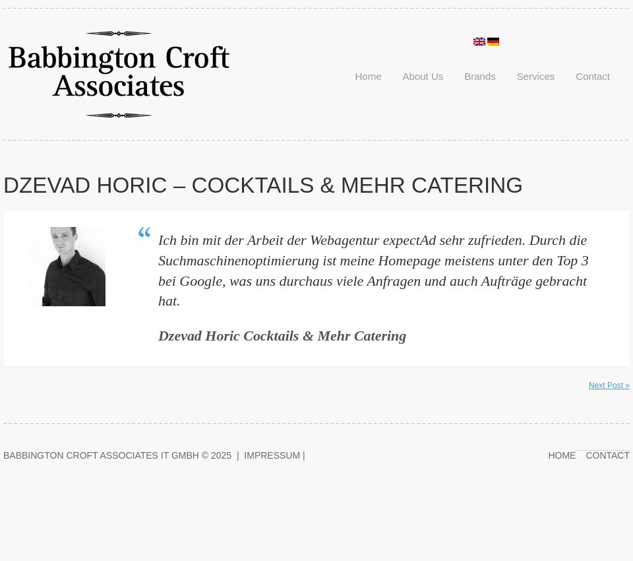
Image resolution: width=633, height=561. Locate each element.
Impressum (272, 455)
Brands (480, 76)
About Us (423, 76)
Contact (593, 76)
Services (536, 76)
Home (368, 76)
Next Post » (609, 385)
